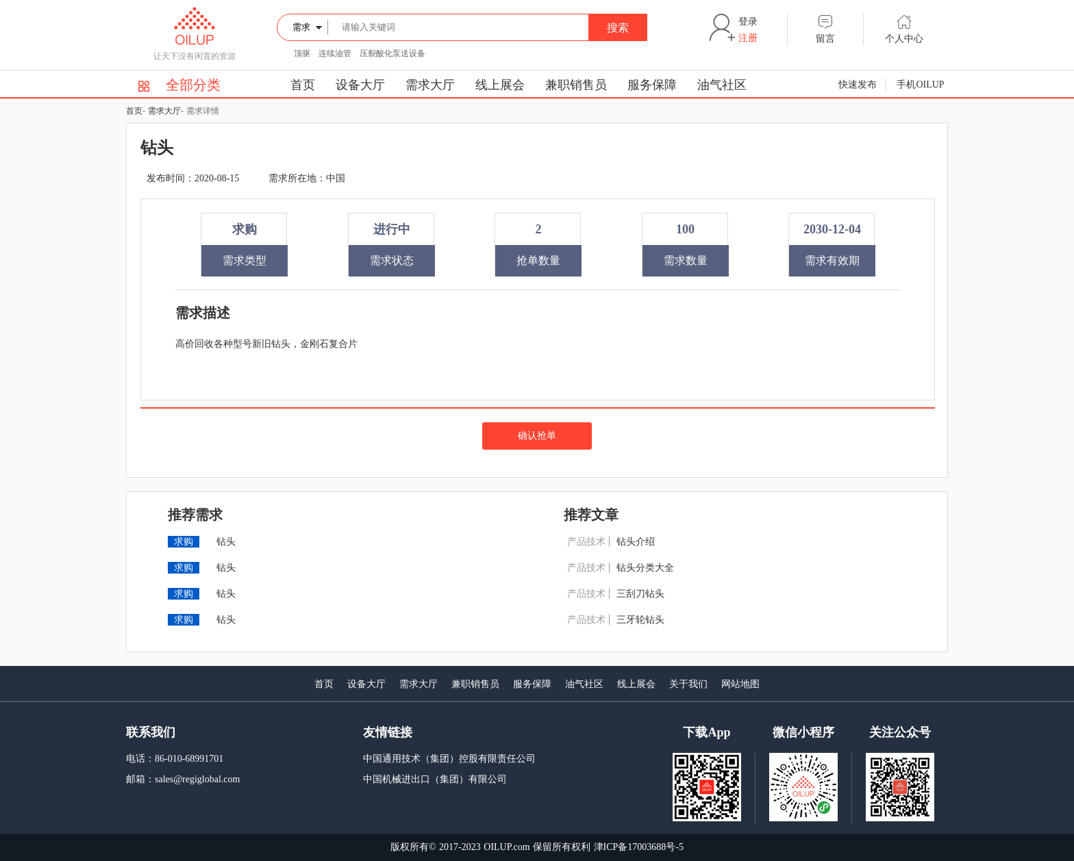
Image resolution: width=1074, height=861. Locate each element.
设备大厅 (360, 85)
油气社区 (722, 85)
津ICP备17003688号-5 (639, 847)
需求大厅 (430, 85)
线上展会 (500, 85)
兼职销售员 (576, 85)
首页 (302, 85)
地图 (750, 684)
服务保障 (652, 85)
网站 (730, 684)
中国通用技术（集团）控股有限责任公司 (449, 759)
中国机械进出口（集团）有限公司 (435, 779)
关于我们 (688, 684)
